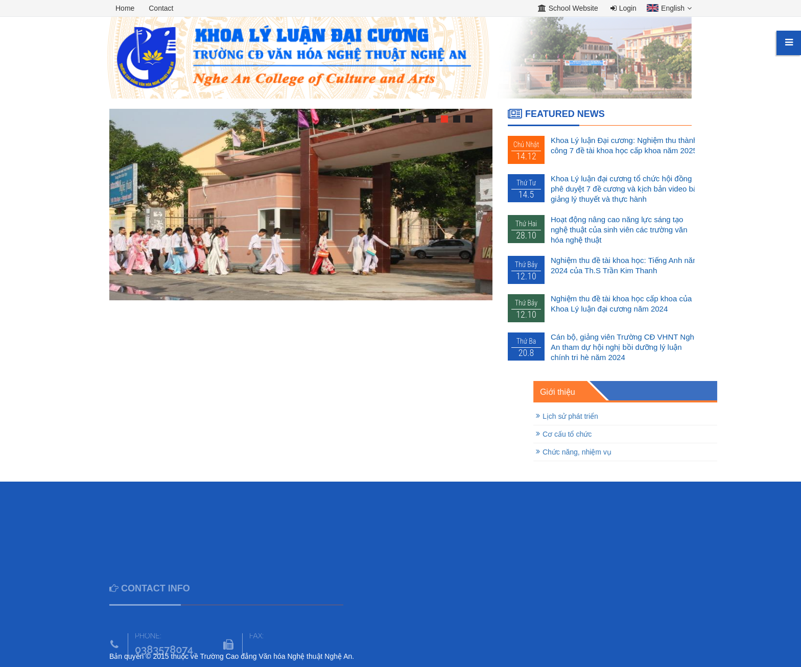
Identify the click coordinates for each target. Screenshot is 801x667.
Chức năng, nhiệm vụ (646, 452)
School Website (568, 8)
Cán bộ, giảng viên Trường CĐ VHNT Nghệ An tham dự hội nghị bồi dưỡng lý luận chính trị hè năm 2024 (624, 347)
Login (623, 8)
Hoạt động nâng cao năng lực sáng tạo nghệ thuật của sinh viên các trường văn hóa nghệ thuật (619, 229)
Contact (161, 8)
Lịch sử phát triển (640, 416)
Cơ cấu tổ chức (637, 434)
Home (124, 8)
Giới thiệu (627, 392)
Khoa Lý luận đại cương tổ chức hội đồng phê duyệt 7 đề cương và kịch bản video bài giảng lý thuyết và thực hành (625, 188)
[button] (667, 9)
